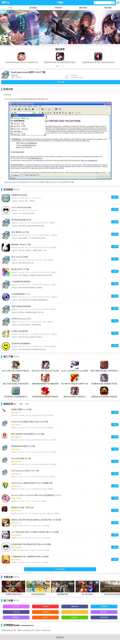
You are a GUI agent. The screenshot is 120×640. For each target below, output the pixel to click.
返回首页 (60, 637)
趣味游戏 (83, 8)
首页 (10, 8)
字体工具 (14, 75)
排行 (27, 404)
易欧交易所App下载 (9, 630)
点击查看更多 (60, 569)
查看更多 (16, 189)
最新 (21, 404)
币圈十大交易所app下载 (25, 630)
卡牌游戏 (58, 8)
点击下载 (60, 82)
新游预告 (33, 8)
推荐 (14, 404)
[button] (56, 66)
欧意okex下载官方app (43, 630)
